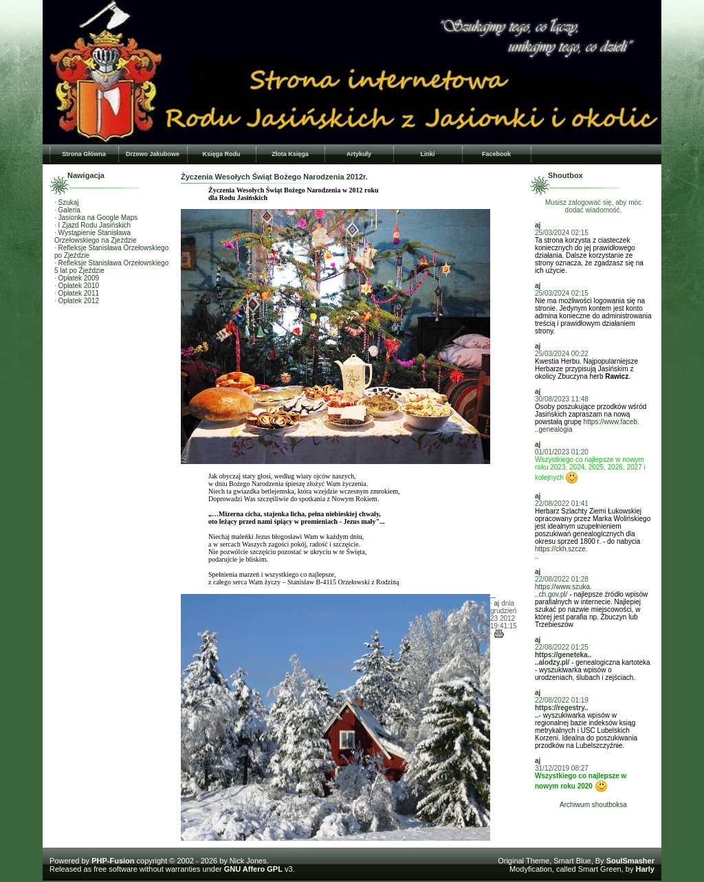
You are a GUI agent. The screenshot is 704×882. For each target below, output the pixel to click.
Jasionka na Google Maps (98, 217)
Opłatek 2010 (79, 285)
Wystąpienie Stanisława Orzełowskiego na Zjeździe (95, 236)
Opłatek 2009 (79, 278)
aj (497, 603)
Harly (644, 869)
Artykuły (358, 154)
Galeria (69, 210)
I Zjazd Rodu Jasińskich (94, 225)
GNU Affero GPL (253, 869)
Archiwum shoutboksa (593, 804)
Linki (427, 154)
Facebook (496, 154)
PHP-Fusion (112, 861)
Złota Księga (290, 154)
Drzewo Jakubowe (152, 154)
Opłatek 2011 (79, 293)
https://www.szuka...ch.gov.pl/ (563, 590)
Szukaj (68, 202)
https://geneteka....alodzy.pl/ (563, 658)
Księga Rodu (221, 154)
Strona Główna (84, 154)
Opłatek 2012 (79, 301)
